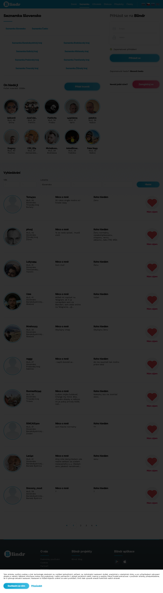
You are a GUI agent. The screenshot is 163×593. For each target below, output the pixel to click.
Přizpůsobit (36, 586)
